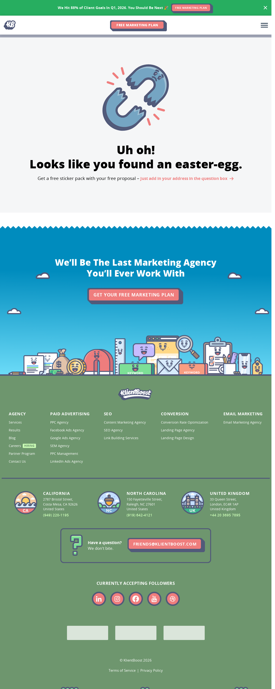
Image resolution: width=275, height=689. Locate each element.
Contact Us (18, 461)
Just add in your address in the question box (187, 179)
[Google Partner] (87, 633)
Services (16, 422)
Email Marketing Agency (242, 422)
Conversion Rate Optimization (184, 422)
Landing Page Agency (178, 430)
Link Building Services (121, 438)
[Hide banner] (265, 8)
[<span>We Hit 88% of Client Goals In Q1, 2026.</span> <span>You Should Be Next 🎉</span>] (135, 8)
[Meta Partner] (184, 633)
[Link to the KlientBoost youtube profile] (154, 598)
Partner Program (21, 454)
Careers (21, 446)
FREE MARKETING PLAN (191, 8)
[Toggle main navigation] (264, 25)
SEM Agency (60, 446)
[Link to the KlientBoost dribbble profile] (172, 598)
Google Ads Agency (65, 438)
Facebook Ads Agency (67, 430)
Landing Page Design (178, 438)
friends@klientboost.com (164, 544)
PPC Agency (59, 422)
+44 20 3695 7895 (225, 515)
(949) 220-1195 (56, 515)
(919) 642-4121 (139, 515)
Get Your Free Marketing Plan (133, 295)
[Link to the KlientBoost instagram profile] (117, 598)
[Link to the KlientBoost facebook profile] (136, 598)
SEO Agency (114, 430)
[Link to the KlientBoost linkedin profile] (99, 598)
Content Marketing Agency (124, 422)
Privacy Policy (151, 670)
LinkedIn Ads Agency (67, 461)
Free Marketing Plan (137, 25)
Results (15, 430)
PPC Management (64, 454)
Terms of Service (122, 670)
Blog (13, 438)
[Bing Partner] (135, 633)
